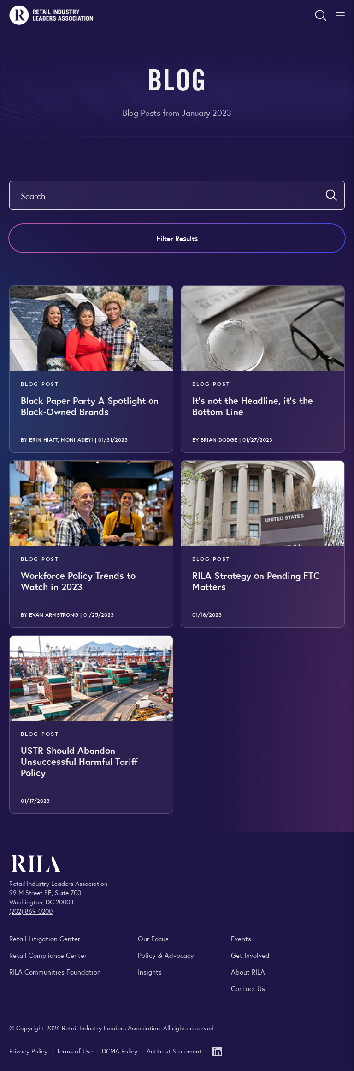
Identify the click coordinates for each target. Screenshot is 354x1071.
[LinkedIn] (217, 1050)
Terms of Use (75, 1050)
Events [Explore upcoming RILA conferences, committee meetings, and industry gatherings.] (241, 938)
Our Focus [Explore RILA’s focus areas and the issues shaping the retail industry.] (153, 938)
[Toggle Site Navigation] (341, 15)
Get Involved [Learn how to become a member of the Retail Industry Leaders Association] (250, 955)
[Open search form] (320, 15)
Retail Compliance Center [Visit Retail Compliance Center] (48, 955)
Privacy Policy (29, 1050)
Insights (150, 971)
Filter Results (177, 238)
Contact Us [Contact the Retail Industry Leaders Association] (248, 988)
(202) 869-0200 (31, 910)
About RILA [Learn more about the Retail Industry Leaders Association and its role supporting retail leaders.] (248, 971)
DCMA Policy (120, 1050)
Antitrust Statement (174, 1050)
